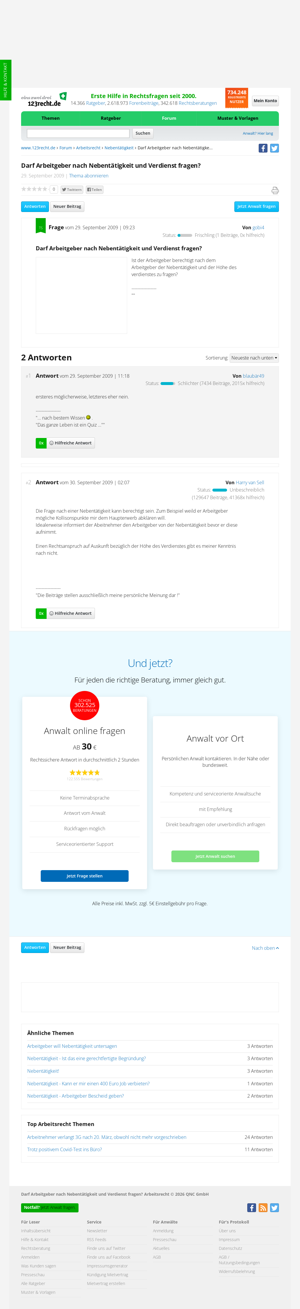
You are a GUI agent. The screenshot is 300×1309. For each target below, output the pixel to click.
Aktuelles (161, 1249)
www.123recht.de (38, 148)
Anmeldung (163, 1231)
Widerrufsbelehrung (237, 1272)
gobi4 (258, 227)
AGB (157, 1257)
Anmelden (30, 1257)
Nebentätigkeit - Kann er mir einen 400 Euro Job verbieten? (88, 1084)
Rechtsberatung (35, 1249)
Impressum (229, 1240)
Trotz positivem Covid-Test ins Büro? (64, 1149)
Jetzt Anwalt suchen (215, 856)
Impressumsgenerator (107, 1266)
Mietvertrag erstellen (106, 1284)
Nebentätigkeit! (43, 1071)
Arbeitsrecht (88, 148)
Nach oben (265, 948)
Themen (51, 118)
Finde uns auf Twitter (106, 1249)
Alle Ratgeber (33, 1284)
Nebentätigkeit (119, 148)
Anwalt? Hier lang (258, 134)
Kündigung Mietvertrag (107, 1275)
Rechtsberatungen (198, 103)
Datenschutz (230, 1249)
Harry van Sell (250, 482)
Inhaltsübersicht (36, 1231)
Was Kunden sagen (38, 1266)
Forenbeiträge (143, 103)
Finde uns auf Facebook (108, 1257)
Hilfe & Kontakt (6, 80)
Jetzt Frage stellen (85, 876)
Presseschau (33, 1275)
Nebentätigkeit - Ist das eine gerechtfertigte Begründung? (86, 1058)
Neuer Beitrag (67, 207)
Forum (169, 118)
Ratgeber (95, 103)
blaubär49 (253, 376)
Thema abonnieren (88, 176)
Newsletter (97, 1231)
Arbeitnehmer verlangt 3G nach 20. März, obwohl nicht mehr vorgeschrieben (106, 1137)
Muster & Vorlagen (237, 118)
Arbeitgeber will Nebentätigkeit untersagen (72, 1046)
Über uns (227, 1231)
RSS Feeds (96, 1240)
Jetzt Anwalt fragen (257, 207)
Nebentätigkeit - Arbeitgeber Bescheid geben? (75, 1096)
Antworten (35, 207)
